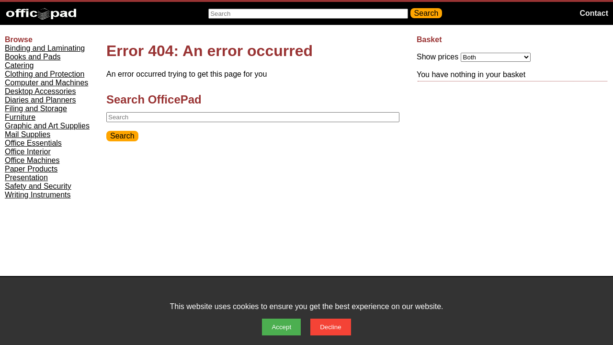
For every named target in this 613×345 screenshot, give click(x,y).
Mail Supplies (27, 134)
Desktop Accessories (40, 91)
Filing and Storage (36, 108)
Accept (281, 327)
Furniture (20, 117)
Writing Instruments (38, 195)
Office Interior (28, 152)
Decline (330, 327)
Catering (19, 65)
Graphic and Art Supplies (47, 126)
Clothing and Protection (44, 74)
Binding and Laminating (45, 48)
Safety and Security (38, 186)
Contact (593, 13)
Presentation (26, 177)
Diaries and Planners (40, 100)
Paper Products (31, 169)
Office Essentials (33, 143)
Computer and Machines (46, 83)
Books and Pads (33, 57)
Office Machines (32, 160)
